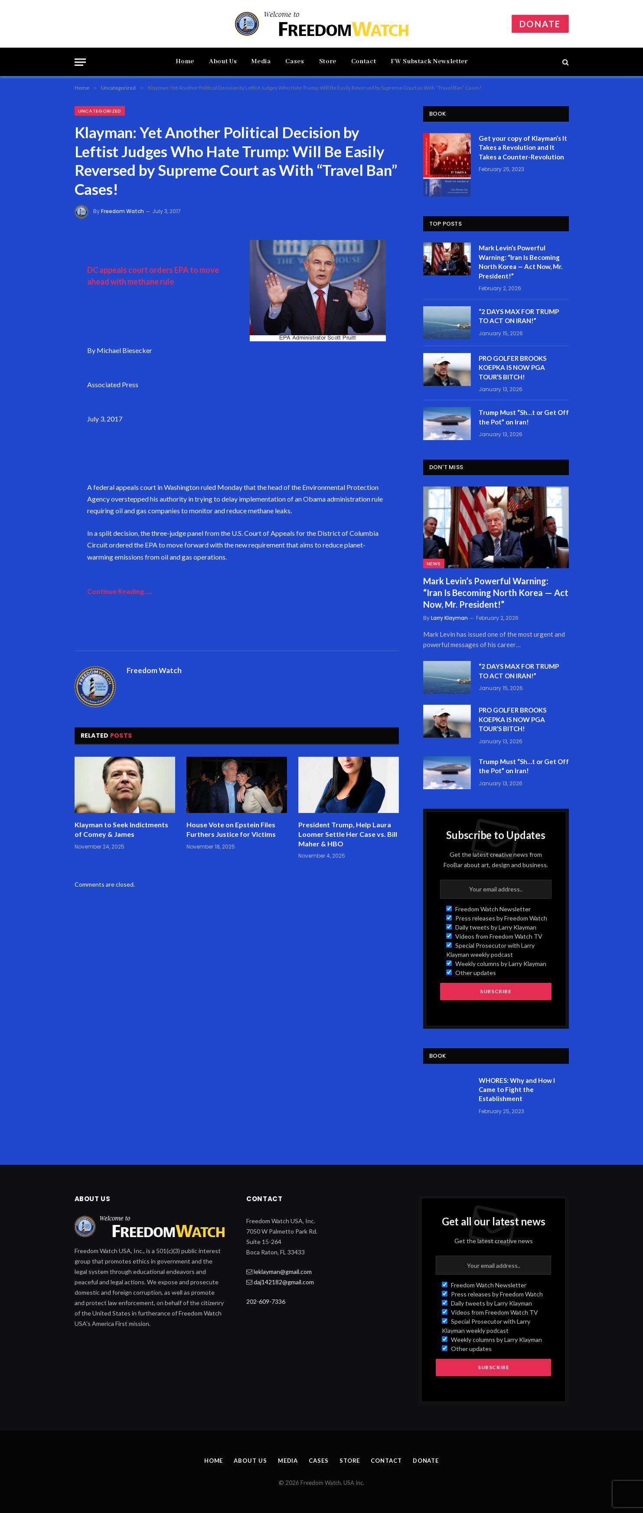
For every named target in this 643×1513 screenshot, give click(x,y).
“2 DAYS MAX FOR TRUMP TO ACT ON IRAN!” (519, 316)
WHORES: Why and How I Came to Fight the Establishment (517, 1089)
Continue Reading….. (120, 591)
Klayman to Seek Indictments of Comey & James (121, 829)
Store (327, 61)
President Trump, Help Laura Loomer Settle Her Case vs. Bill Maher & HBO (347, 834)
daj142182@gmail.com (284, 1282)
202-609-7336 (265, 1301)
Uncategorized (99, 110)
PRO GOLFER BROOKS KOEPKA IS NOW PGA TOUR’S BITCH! (512, 367)
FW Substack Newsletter (429, 61)
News (434, 563)
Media (261, 61)
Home (185, 61)
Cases (294, 61)
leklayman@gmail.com (283, 1271)
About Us (223, 61)
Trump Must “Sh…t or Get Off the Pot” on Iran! (524, 416)
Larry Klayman (449, 618)
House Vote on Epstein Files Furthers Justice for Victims (231, 829)
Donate (540, 24)
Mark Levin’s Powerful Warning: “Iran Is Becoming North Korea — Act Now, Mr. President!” (520, 261)
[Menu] (80, 62)
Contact (363, 61)
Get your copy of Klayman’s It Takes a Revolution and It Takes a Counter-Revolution (523, 147)
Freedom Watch (122, 211)
